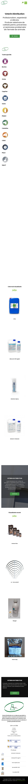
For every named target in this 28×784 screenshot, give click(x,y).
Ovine (4, 79)
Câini (4, 140)
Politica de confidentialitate (14, 735)
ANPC (14, 732)
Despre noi (14, 731)
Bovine (4, 67)
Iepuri (4, 165)
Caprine (4, 91)
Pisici (3, 153)
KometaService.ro (21, 780)
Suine (4, 104)
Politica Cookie (14, 734)
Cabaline (5, 128)
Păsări (4, 116)
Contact (14, 729)
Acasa (14, 728)
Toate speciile (6, 55)
